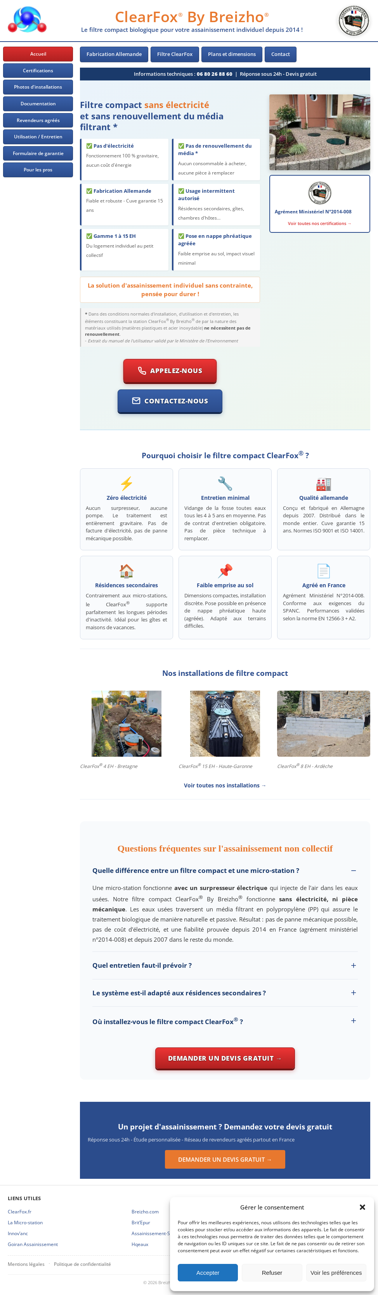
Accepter (207, 1272)
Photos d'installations (38, 87)
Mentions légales (26, 1264)
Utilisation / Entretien (38, 136)
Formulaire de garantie (38, 153)
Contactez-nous (170, 400)
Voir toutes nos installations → (225, 785)
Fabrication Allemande (114, 54)
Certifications (38, 70)
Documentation (38, 103)
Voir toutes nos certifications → (320, 223)
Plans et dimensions (232, 54)
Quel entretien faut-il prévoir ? (142, 965)
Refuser (272, 1272)
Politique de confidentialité (82, 1264)
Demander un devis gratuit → (225, 1058)
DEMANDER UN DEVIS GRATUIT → (225, 1159)
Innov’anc (18, 1233)
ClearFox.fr (19, 1211)
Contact (280, 54)
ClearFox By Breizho (192, 16)
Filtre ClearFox (174, 54)
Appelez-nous (170, 370)
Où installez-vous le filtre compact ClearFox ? (167, 1021)
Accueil (38, 54)
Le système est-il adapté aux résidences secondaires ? (179, 992)
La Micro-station (25, 1222)
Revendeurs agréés (38, 120)
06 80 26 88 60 (214, 73)
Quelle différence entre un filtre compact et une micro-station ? (195, 870)
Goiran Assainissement (33, 1244)
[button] (362, 1207)
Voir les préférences (336, 1272)
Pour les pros (38, 169)
